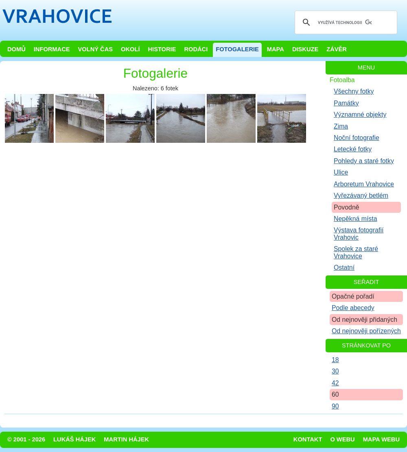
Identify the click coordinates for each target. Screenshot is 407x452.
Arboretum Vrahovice (364, 184)
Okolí (130, 49)
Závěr (336, 49)
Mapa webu (381, 439)
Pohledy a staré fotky (364, 160)
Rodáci (196, 49)
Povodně (346, 207)
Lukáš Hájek (74, 439)
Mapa (275, 49)
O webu (342, 439)
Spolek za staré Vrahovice (356, 252)
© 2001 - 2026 (26, 439)
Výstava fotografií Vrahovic (358, 233)
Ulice (341, 172)
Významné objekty (360, 114)
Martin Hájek (126, 439)
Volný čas (95, 49)
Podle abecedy (353, 307)
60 (335, 394)
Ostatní (344, 267)
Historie (162, 49)
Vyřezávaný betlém (361, 195)
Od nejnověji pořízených (366, 331)
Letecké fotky (353, 149)
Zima (341, 126)
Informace (52, 49)
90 (335, 406)
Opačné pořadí (353, 296)
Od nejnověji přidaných (364, 319)
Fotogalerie (237, 49)
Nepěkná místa (355, 218)
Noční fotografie (356, 137)
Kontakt (307, 439)
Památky (346, 103)
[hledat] (345, 22)
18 (335, 359)
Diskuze (305, 49)
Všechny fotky (354, 91)
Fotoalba (342, 79)
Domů (16, 49)
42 (335, 383)
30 (335, 371)
